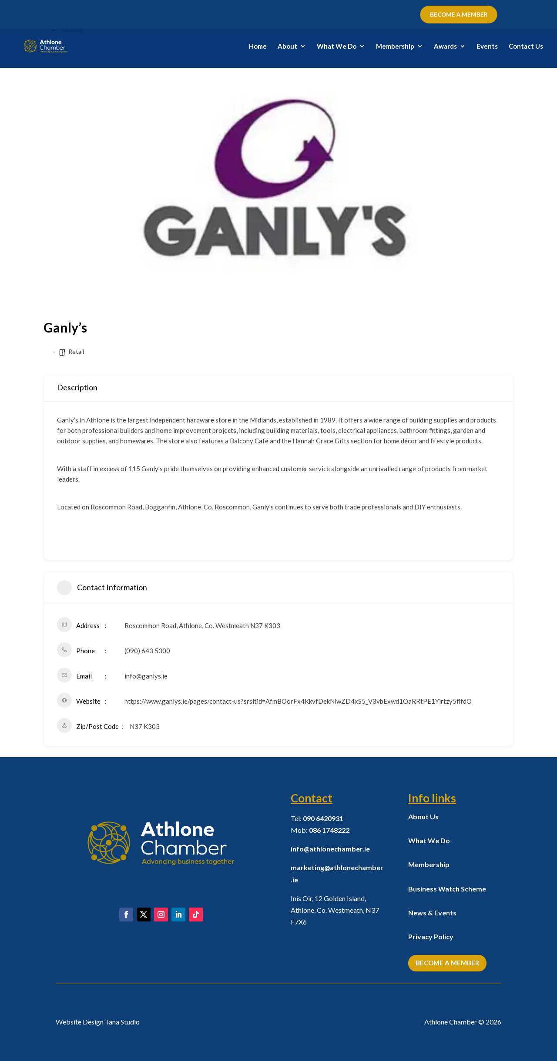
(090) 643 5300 (147, 651)
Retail (76, 351)
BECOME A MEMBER (459, 14)
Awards (445, 46)
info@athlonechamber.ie (330, 849)
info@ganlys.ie (146, 676)
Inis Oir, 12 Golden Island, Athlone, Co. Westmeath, (335, 910)
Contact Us (526, 46)
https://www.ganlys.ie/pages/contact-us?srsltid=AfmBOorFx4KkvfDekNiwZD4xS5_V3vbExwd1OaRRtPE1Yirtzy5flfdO (298, 701)
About (287, 46)
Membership (395, 46)
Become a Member (447, 963)
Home (258, 46)
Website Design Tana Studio (98, 1022)
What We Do (336, 46)
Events (487, 46)
